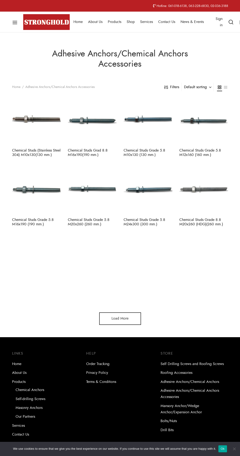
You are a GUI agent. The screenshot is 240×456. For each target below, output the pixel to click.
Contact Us (166, 21)
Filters (171, 87)
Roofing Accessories (176, 372)
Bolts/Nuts (169, 421)
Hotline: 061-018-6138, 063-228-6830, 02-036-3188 (190, 5)
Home (78, 21)
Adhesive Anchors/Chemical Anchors (190, 381)
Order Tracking (97, 363)
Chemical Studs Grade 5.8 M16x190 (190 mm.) (33, 222)
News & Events (192, 21)
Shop (131, 21)
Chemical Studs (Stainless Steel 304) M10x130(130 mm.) (36, 152)
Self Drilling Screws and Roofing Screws (192, 363)
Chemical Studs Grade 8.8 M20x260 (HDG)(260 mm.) (201, 222)
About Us (95, 21)
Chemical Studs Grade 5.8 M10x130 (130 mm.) (144, 152)
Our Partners (25, 416)
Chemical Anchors (30, 389)
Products (114, 21)
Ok (223, 448)
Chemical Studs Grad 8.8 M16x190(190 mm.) (88, 152)
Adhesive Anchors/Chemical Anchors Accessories (190, 393)
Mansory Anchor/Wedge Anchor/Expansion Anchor (181, 409)
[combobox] (198, 87)
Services (146, 21)
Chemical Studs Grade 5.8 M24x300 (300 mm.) (144, 222)
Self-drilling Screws (30, 398)
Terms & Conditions (101, 381)
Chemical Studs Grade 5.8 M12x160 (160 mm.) (200, 152)
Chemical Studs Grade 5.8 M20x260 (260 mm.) (88, 222)
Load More (120, 318)
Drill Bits (167, 430)
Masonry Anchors (29, 407)
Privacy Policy (97, 372)
